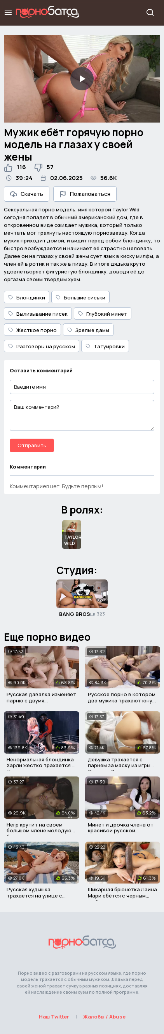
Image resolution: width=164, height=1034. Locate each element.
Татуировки (105, 346)
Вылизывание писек (38, 313)
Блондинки (26, 297)
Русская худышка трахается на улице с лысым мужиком (34, 895)
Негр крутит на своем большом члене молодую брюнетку (39, 830)
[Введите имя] (82, 387)
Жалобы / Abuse (104, 1016)
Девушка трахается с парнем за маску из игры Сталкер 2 (119, 765)
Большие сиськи (80, 297)
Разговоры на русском (41, 346)
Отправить (31, 445)
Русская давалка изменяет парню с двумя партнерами (41, 700)
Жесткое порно (32, 330)
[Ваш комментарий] (82, 415)
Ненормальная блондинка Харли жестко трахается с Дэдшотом (41, 765)
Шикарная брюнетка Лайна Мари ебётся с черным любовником (122, 895)
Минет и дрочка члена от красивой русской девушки (121, 830)
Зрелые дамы (88, 330)
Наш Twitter (54, 1016)
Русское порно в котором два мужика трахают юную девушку (122, 700)
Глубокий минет (102, 313)
